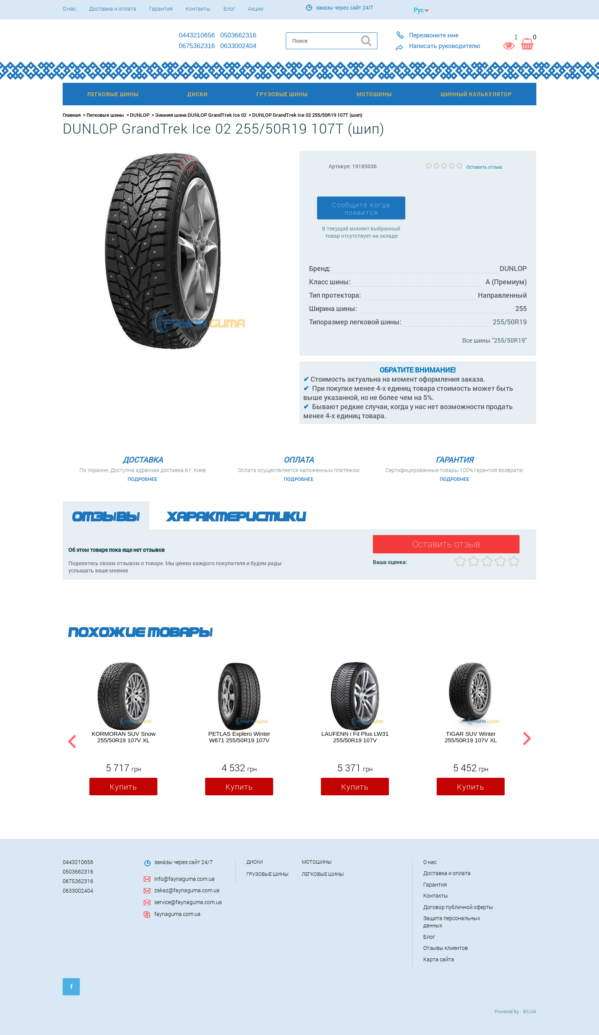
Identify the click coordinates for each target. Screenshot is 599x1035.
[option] (123, 730)
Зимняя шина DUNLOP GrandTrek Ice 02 (200, 114)
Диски (254, 861)
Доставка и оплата (112, 8)
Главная (72, 114)
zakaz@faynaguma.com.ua (187, 890)
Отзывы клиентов (445, 947)
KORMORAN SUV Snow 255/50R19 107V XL (123, 736)
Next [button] (526, 740)
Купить (123, 787)
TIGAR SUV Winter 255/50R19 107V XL (471, 736)
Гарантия (161, 8)
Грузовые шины (267, 874)
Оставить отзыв (484, 167)
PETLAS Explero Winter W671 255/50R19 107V (239, 736)
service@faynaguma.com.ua (188, 902)
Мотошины (317, 861)
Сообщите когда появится (361, 208)
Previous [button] (71, 740)
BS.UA (529, 1011)
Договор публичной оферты (458, 907)
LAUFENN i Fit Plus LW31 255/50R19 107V (355, 736)
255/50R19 (510, 321)
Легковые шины (105, 114)
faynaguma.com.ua (177, 913)
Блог (229, 8)
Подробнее (142, 479)
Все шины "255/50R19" (494, 340)
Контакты (198, 8)
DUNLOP (139, 114)
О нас (69, 8)
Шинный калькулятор (476, 94)
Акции (255, 8)
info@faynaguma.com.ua (184, 878)
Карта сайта (438, 959)
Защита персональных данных (451, 921)
